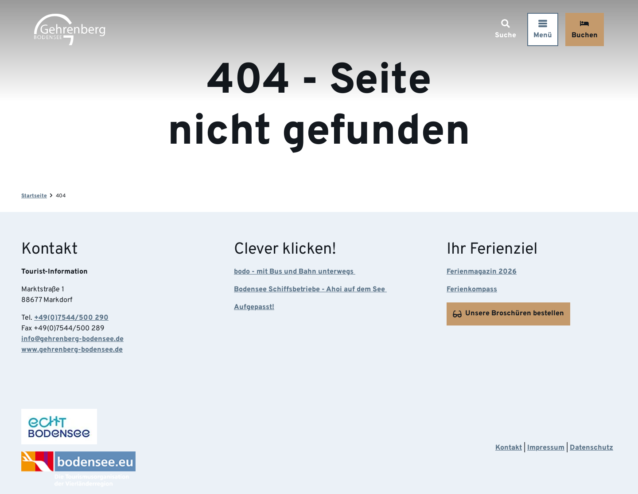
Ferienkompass (472, 290)
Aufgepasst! (254, 307)
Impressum (545, 447)
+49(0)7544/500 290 (71, 318)
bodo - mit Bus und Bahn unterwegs (294, 272)
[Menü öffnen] (541, 30)
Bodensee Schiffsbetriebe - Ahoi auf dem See (310, 290)
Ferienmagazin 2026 (482, 272)
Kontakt (508, 447)
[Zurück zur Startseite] (70, 31)
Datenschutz (591, 447)
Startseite (34, 196)
